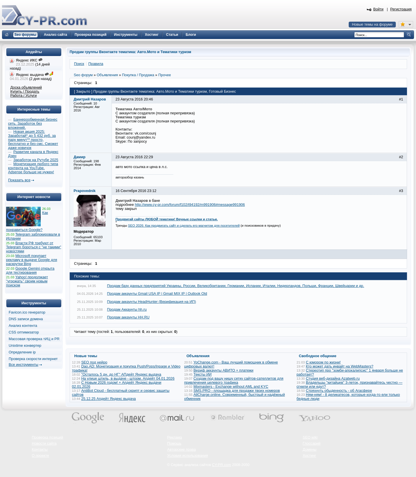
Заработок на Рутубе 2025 (35, 160)
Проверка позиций (47, 437)
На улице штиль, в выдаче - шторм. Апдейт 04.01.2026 (127, 379)
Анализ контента (23, 326)
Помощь (174, 443)
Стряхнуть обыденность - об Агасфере (339, 391)
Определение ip (22, 352)
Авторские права (181, 450)
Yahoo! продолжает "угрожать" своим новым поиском (27, 281)
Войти (378, 9)
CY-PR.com (221, 465)
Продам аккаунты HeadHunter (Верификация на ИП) (151, 302)
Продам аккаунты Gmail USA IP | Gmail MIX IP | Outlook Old (157, 294)
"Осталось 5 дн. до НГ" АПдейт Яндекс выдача (121, 374)
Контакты (40, 450)
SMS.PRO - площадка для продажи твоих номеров (237, 391)
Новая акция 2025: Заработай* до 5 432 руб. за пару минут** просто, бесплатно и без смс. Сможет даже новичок (33, 140)
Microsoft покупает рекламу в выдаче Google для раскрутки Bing (31, 260)
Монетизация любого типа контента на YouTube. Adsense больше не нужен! (33, 168)
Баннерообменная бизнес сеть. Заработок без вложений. (32, 124)
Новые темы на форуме (372, 25)
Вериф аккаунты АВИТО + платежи (224, 370)
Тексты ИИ (203, 374)
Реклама (174, 437)
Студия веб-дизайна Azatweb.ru (333, 379)
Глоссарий (312, 443)
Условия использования (187, 456)
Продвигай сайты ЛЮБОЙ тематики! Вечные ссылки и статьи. (167, 219)
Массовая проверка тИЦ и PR (34, 339)
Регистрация (401, 9)
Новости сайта (44, 443)
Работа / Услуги (23, 96)
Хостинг (309, 456)
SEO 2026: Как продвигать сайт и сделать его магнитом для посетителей (184, 225)
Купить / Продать (24, 92)
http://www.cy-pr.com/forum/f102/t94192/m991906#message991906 (190, 205)
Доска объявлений (26, 87)
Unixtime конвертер (25, 346)
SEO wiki (310, 437)
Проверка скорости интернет (33, 359)
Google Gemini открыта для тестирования (30, 271)
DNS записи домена (26, 319)
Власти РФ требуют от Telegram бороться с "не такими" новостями (33, 247)
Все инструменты (23, 365)
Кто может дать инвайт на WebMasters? (340, 366)
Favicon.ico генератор (27, 312)
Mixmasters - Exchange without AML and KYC (231, 387)
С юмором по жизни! (323, 362)
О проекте (40, 456)
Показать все (19, 180)
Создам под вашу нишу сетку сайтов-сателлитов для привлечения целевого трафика (233, 381)
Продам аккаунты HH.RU (128, 317)
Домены (310, 450)
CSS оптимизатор (24, 332)
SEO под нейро (94, 362)
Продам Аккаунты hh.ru (127, 310)
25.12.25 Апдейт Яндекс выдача (108, 399)
